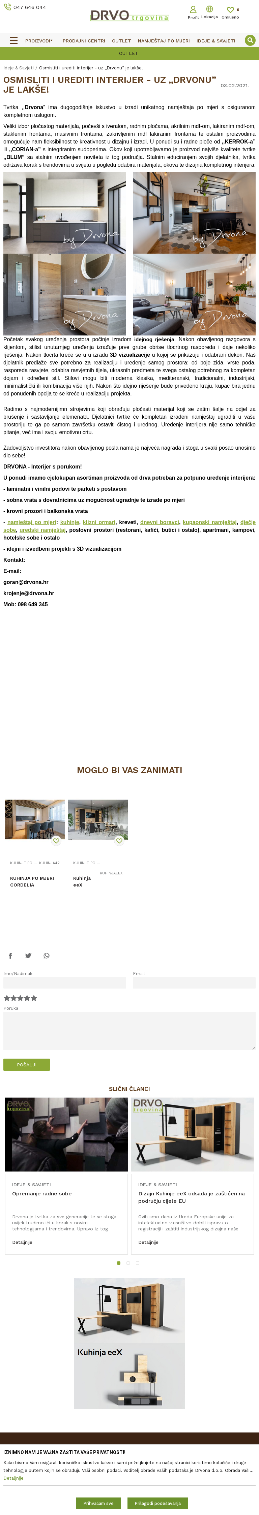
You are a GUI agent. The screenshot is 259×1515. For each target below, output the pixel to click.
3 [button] (139, 1264)
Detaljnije (22, 1242)
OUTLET (128, 53)
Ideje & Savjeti (18, 67)
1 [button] (120, 1264)
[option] (129, 53)
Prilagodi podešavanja (158, 1503)
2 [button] (129, 1264)
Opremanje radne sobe (42, 1193)
